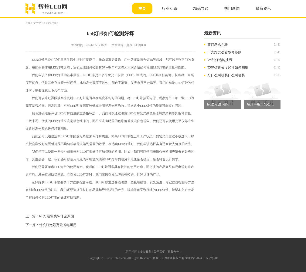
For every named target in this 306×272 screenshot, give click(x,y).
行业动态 (169, 8)
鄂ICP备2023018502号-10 (201, 258)
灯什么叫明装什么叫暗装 (226, 75)
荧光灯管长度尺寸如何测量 (227, 67)
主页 (142, 8)
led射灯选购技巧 (219, 60)
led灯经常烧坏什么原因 (56, 216)
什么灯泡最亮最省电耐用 (57, 225)
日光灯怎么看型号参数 (224, 52)
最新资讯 (263, 8)
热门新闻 (232, 8)
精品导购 (200, 8)
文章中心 (38, 22)
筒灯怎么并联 (217, 44)
